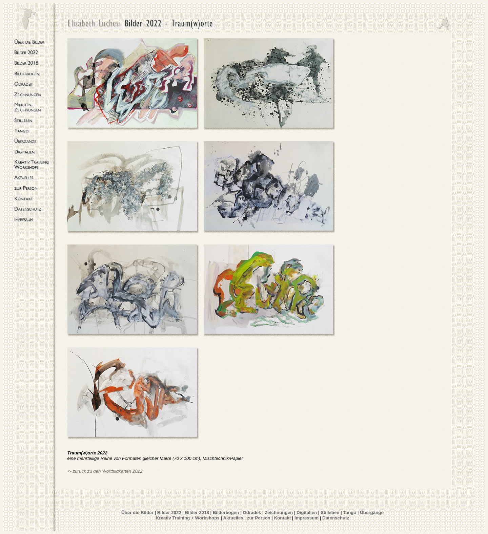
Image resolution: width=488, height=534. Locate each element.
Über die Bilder (137, 512)
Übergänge (372, 512)
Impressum (306, 517)
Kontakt (282, 517)
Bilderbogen (226, 512)
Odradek (252, 512)
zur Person (258, 517)
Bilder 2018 (197, 512)
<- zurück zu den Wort (89, 471)
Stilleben (330, 512)
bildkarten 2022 (126, 471)
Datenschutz (335, 517)
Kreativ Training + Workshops (188, 517)
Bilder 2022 (169, 512)
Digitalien (307, 512)
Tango (349, 512)
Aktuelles (233, 517)
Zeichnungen (279, 512)
